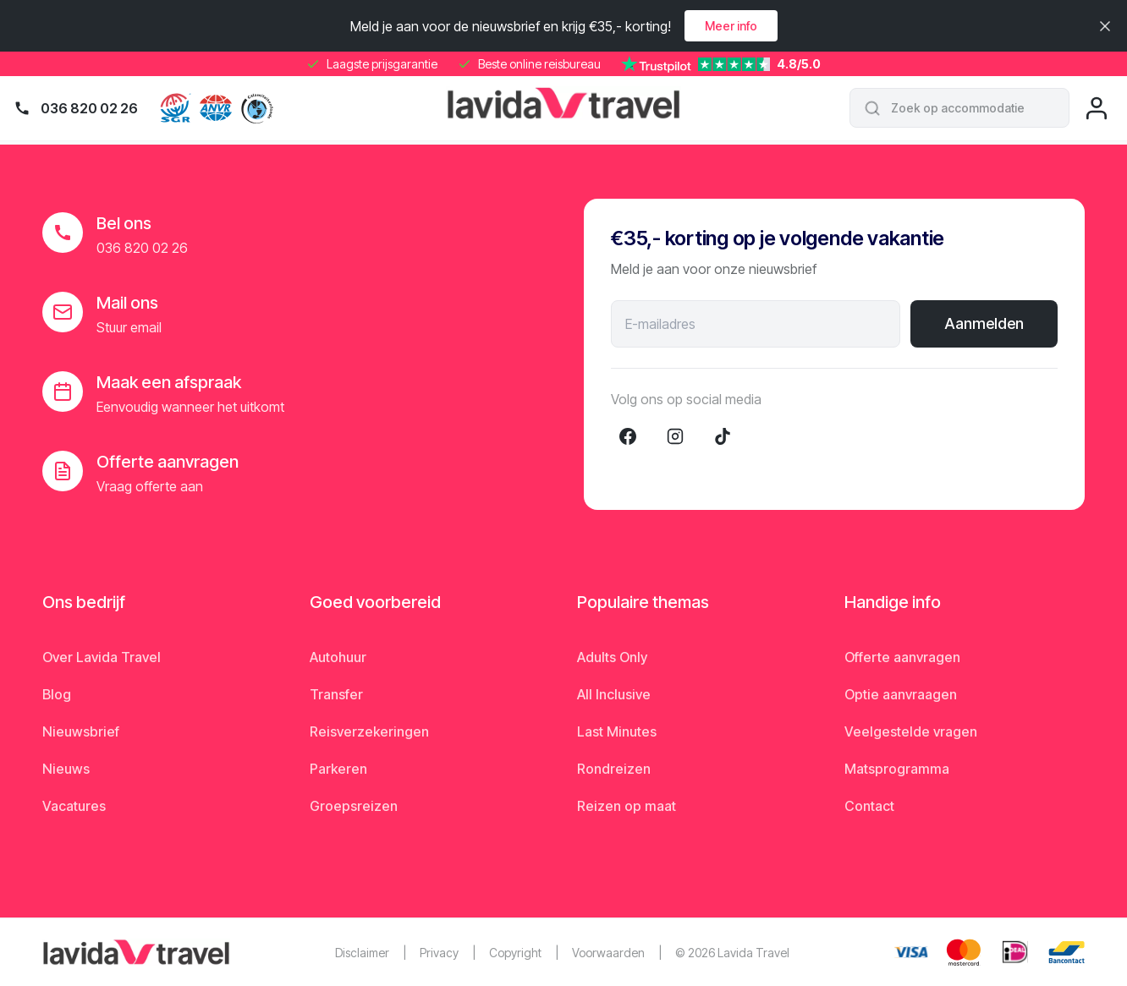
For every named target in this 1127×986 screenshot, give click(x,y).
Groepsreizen (354, 805)
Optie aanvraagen (900, 694)
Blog (56, 694)
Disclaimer (362, 952)
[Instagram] (675, 436)
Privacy (439, 952)
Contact (869, 805)
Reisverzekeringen (369, 731)
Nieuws (66, 768)
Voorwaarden (608, 952)
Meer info (731, 26)
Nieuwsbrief (80, 731)
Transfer (336, 694)
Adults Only (612, 657)
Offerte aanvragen (902, 657)
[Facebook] (628, 436)
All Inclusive (614, 694)
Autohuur (338, 657)
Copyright (515, 952)
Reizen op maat (626, 805)
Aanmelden (984, 323)
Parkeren (338, 768)
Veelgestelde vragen (910, 731)
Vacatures (74, 805)
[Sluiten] (1105, 26)
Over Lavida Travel (101, 657)
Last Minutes (617, 731)
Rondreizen (614, 768)
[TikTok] (722, 436)
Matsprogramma (896, 768)
